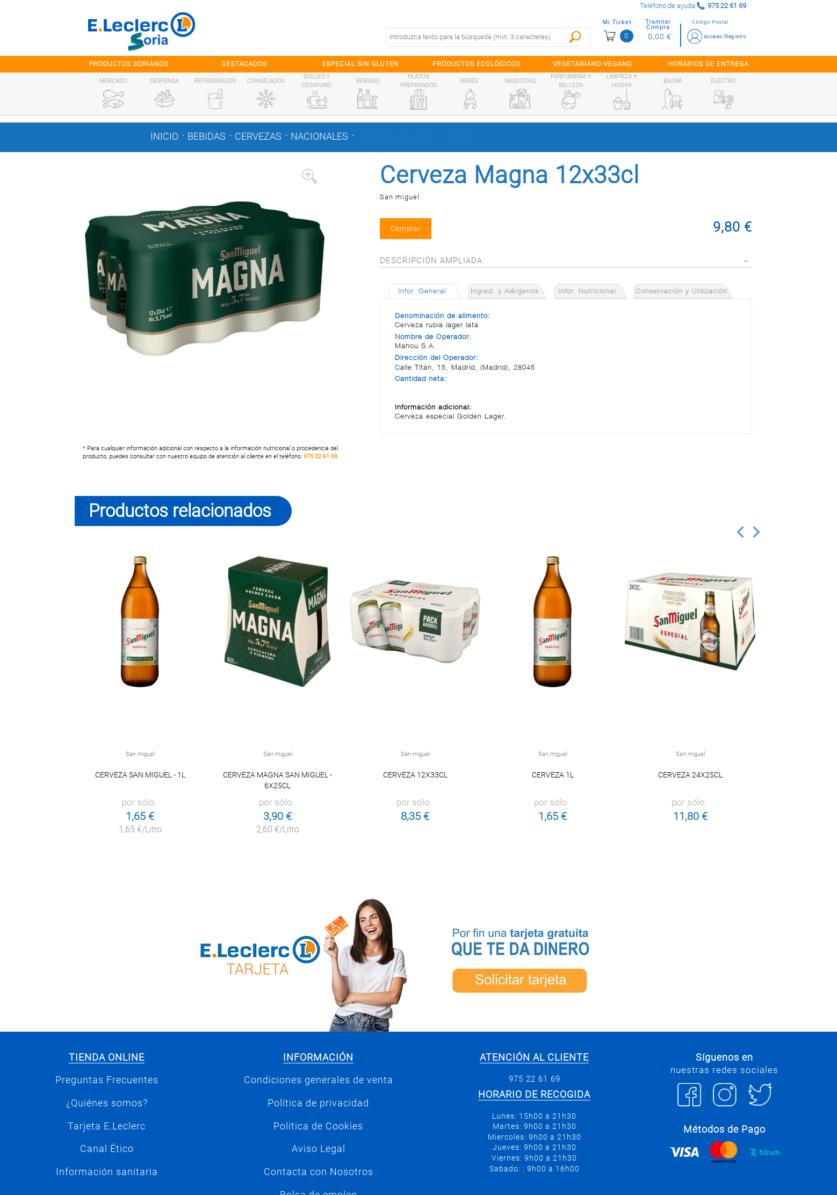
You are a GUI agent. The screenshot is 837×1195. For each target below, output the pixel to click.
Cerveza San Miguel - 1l (140, 775)
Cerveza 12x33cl (415, 775)
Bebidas (206, 136)
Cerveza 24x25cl (690, 775)
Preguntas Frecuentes (106, 1080)
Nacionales (319, 136)
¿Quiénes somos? (107, 1103)
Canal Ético (107, 1148)
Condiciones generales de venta (318, 1080)
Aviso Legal (318, 1148)
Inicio (164, 136)
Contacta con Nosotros (318, 1172)
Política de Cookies (318, 1126)
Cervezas (258, 136)
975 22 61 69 (320, 456)
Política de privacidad (318, 1103)
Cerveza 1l (553, 775)
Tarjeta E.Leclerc (107, 1126)
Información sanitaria (107, 1172)
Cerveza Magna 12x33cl (416, 136)
